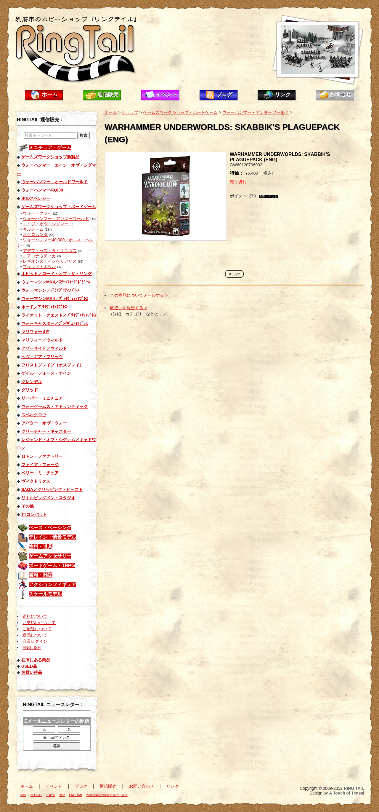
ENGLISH (32, 647)
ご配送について (37, 628)
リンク (283, 95)
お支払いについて (39, 622)
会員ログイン (35, 641)
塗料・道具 (40, 546)
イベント (166, 95)
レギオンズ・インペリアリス (50, 261)
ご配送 (50, 795)
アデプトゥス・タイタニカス (50, 250)
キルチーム (33, 229)
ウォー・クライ (37, 213)
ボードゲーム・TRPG (52, 565)
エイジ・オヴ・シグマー (45, 223)
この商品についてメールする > (139, 295)
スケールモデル (45, 593)
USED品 (29, 666)
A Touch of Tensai (346, 793)
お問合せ (340, 95)
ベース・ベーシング (50, 527)
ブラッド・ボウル (39, 266)
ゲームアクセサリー (50, 556)
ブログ (224, 95)
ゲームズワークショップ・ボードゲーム (180, 112)
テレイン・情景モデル (52, 537)
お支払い (36, 795)
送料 (23, 795)
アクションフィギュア (52, 584)
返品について (35, 635)
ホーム (50, 95)
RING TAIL (354, 788)
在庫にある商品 (35, 660)
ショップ (130, 112)
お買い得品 (31, 672)
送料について (35, 616)
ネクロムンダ (35, 234)
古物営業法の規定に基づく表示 (107, 795)
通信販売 (108, 95)
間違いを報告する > (128, 307)
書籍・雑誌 (40, 575)
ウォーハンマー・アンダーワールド (56, 218)
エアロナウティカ (39, 255)
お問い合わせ (141, 786)
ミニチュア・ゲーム (50, 147)
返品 (62, 795)
